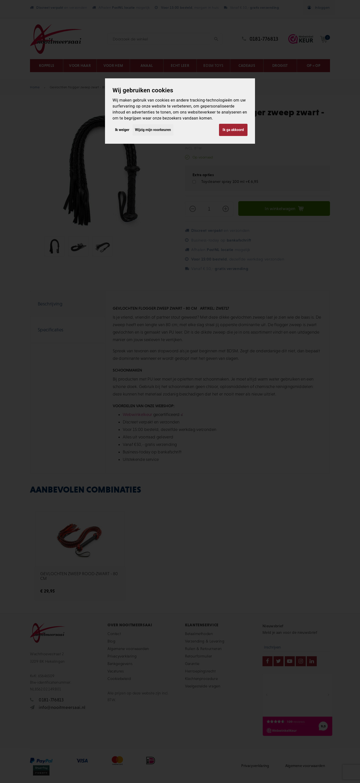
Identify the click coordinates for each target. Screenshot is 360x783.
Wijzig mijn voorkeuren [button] (153, 130)
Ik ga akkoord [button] (233, 130)
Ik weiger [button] (122, 130)
